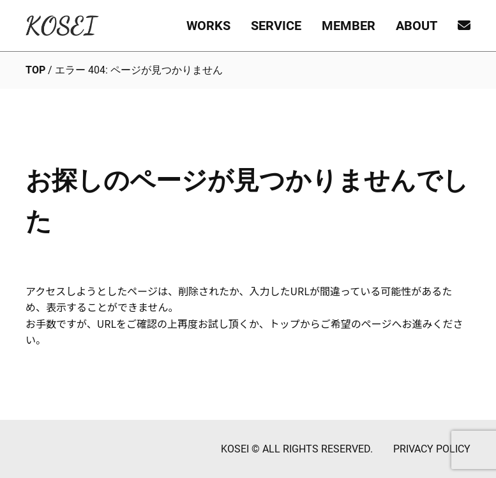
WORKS (208, 25)
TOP (35, 70)
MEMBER (348, 25)
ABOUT (416, 25)
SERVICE (276, 25)
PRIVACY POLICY (431, 449)
